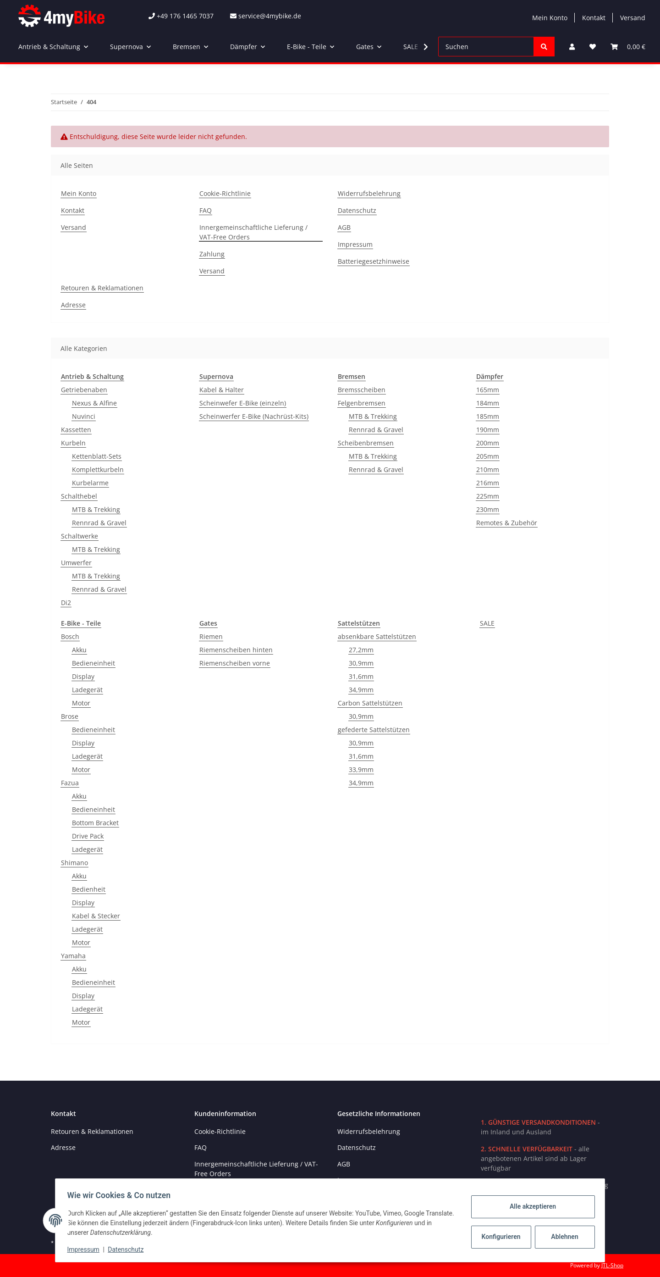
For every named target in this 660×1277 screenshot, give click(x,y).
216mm (487, 482)
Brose (69, 716)
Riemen (211, 636)
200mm (487, 443)
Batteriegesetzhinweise (373, 261)
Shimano (74, 862)
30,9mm (361, 663)
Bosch (70, 636)
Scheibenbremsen (366, 443)
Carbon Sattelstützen (370, 703)
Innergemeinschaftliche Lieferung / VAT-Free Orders (253, 232)
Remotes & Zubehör (506, 522)
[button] (572, 46)
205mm (487, 456)
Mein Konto (549, 17)
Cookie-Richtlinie (225, 193)
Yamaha (73, 955)
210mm (487, 469)
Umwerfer (76, 562)
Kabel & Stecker (96, 915)
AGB (344, 227)
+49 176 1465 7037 (181, 15)
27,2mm (361, 649)
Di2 (66, 602)
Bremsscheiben (361, 389)
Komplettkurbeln (98, 469)
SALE (487, 623)
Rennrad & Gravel (99, 522)
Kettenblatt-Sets (96, 456)
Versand (632, 17)
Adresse (73, 304)
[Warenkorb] (628, 46)
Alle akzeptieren (529, 1206)
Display (83, 676)
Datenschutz (357, 210)
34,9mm (361, 689)
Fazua (70, 782)
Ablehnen (561, 1236)
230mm (487, 509)
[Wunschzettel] (592, 46)
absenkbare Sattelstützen (377, 636)
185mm (487, 416)
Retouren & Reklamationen (102, 287)
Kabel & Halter (221, 389)
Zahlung (212, 254)
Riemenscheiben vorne (234, 663)
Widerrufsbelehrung (369, 193)
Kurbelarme (90, 482)
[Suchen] (486, 46)
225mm (487, 496)
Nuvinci (83, 416)
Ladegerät (87, 689)
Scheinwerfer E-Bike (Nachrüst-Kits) (253, 416)
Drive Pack (88, 836)
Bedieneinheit (93, 663)
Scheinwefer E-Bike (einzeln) (242, 403)
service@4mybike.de (265, 15)
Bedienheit (88, 889)
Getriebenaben (84, 389)
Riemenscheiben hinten (236, 649)
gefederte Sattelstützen (374, 729)
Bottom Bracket (95, 822)
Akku (79, 649)
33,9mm (361, 769)
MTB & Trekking (96, 509)
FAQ (205, 210)
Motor (81, 703)
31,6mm (361, 676)
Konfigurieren (498, 1236)
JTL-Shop (612, 1265)
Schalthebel (79, 496)
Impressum (355, 244)
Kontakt (593, 17)
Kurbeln (73, 443)
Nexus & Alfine (94, 403)
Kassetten (76, 429)
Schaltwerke (79, 536)
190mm (487, 429)
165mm (487, 389)
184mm (487, 403)
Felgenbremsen (361, 403)
